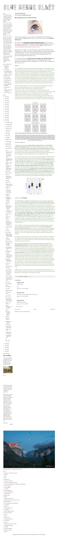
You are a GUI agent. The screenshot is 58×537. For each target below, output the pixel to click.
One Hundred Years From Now (8, 156)
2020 (6, 108)
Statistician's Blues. (8, 217)
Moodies (7, 204)
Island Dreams (8, 144)
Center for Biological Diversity (10, 482)
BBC (5, 477)
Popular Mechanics (8, 508)
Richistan (7, 174)
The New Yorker (7, 530)
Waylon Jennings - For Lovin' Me (9, 307)
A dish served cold (8, 330)
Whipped (7, 316)
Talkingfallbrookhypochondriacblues (9, 160)
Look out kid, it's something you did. (9, 279)
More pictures (8, 297)
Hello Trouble (8, 173)
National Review (7, 501)
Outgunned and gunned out (9, 152)
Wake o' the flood (8, 303)
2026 (6, 96)
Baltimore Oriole (8, 319)
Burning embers (7, 78)
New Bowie (8, 282)
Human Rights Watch (8, 492)
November (8, 124)
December (8, 122)
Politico (6, 506)
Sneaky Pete (8, 182)
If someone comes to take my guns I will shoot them (9, 255)
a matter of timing (8, 74)
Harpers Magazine (8, 490)
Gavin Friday (8, 146)
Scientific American (8, 519)
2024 (6, 100)
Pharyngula (6, 504)
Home (35, 309)
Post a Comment (19, 306)
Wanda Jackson (9, 241)
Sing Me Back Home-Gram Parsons (9, 177)
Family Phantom (7, 80)
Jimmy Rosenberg (8, 286)
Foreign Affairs (7, 487)
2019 (6, 109)
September (8, 128)
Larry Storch (8, 295)
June (7, 133)
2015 (6, 117)
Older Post (53, 309)
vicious (7, 150)
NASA (5, 496)
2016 (6, 115)
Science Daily (7, 517)
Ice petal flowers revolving (9, 211)
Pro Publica (6, 509)
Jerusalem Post (7, 493)
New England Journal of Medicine (11, 503)
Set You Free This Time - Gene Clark (8, 191)
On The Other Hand (8, 292)
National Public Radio (8, 498)
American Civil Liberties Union (10, 473)
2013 (6, 121)
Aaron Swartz (8, 232)
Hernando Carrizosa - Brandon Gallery (8, 313)
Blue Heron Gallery (8, 481)
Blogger (43, 534)
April (7, 137)
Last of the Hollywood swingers (6, 67)
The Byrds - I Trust (8, 188)
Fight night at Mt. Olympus (7, 85)
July (7, 132)
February (8, 141)
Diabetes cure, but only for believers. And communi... (9, 223)
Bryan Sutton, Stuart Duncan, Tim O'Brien (9, 300)
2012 (6, 343)
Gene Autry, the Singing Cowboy (9, 244)
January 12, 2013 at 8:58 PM (22, 296)
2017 (6, 113)
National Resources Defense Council (11, 500)
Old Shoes (8, 230)
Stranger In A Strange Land (9, 332)
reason (5, 514)
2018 (6, 111)
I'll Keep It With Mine (9, 163)
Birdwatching (7, 77)
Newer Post (17, 309)
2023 (6, 102)
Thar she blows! (9, 148)
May (7, 135)
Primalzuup (8, 171)
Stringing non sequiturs (8, 322)
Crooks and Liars (7, 485)
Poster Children (9, 276)
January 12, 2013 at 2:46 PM (22, 288)
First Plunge (8, 324)
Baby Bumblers (9, 283)
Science (5, 515)
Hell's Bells (8, 341)
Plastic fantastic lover (7, 88)
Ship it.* (7, 309)
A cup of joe (6, 69)
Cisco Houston (9, 269)
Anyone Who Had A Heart (8, 327)
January (7, 143)
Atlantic (6, 474)
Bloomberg (6, 479)
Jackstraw (7, 180)
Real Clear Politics (8, 512)
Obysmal (7, 219)
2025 (6, 98)
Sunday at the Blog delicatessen (8, 90)
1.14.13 (7, 228)
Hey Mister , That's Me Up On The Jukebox (9, 198)
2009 (6, 349)
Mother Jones (7, 495)
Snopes (5, 522)
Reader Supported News (9, 511)
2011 (6, 345)
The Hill (6, 527)
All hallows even (7, 75)
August (7, 130)
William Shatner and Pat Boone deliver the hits (9, 235)
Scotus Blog (6, 520)
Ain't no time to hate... (9, 214)
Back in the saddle (8, 195)
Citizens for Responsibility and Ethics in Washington (15, 484)
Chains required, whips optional (9, 185)
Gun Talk (8, 288)
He (6, 339)
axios (5, 476)
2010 (6, 347)
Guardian (6, 489)
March (7, 139)
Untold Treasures (7, 92)
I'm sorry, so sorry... (8, 264)
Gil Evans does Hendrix (8, 251)
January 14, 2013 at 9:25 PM (22, 304)
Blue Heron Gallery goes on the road (8, 260)
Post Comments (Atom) (25, 311)
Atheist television (9, 290)
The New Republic (8, 528)
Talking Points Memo (8, 525)
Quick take (8, 202)
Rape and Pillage (7, 355)
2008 (6, 351)
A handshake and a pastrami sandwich (8, 72)
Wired (5, 531)
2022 (6, 104)
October (7, 126)
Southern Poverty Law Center (10, 523)
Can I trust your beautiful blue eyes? (9, 248)
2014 (6, 119)
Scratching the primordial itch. (8, 336)
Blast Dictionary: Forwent (9, 266)
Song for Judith (9, 226)
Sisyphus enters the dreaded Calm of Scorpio (9, 207)
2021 (6, 106)
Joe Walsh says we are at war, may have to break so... (9, 272)
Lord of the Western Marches (7, 82)
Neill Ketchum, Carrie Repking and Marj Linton (9, 167)
